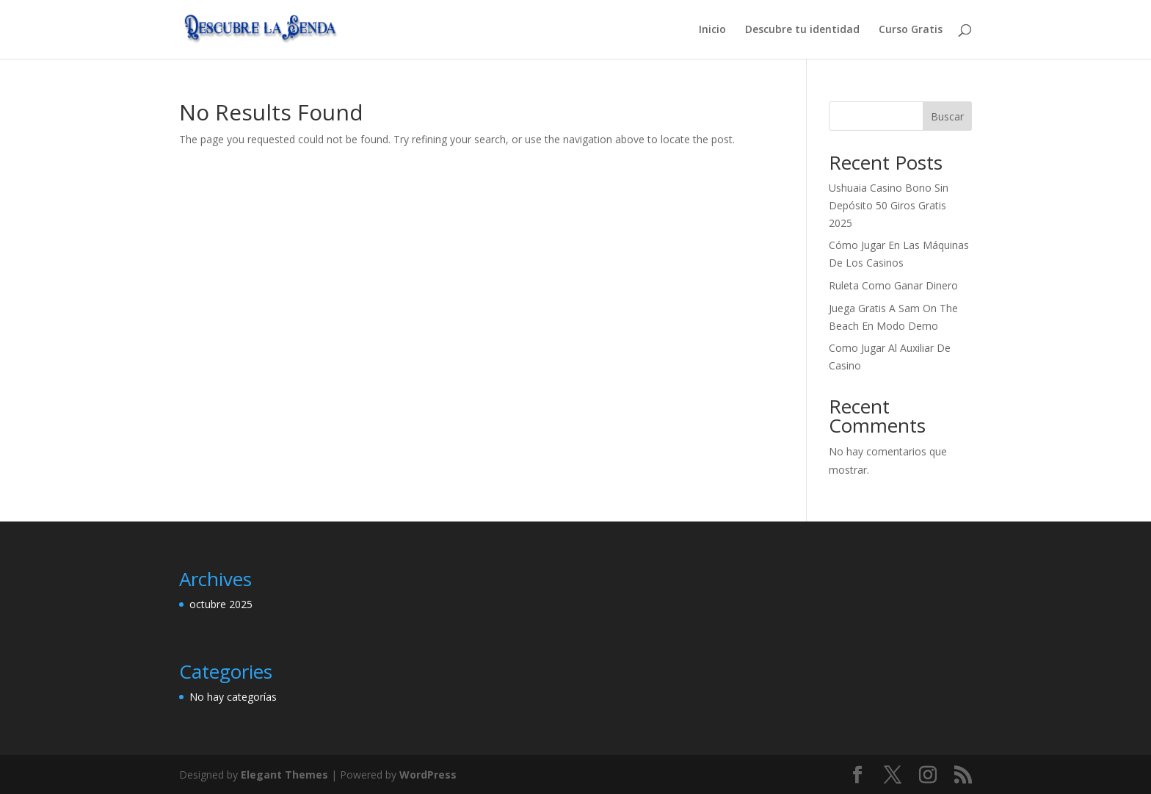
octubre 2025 (221, 604)
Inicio (712, 30)
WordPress (428, 775)
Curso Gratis (911, 30)
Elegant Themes (284, 775)
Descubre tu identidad (802, 30)
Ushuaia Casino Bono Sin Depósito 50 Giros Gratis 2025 (888, 205)
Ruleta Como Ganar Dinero (893, 285)
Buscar (947, 116)
